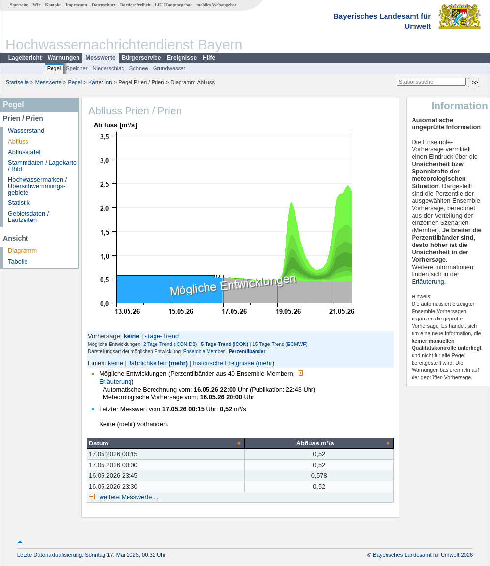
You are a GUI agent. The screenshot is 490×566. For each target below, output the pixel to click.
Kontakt (53, 4)
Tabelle (18, 261)
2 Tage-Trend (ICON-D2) (170, 344)
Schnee (138, 68)
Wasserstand (26, 130)
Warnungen (64, 57)
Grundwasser (169, 68)
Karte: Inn (100, 82)
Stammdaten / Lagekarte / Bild (42, 165)
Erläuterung (428, 281)
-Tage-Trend (162, 336)
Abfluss (18, 141)
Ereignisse (182, 57)
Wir (37, 4)
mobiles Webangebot (216, 4)
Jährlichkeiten (147, 363)
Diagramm (22, 250)
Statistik (19, 202)
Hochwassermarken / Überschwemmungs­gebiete (37, 186)
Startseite (19, 4)
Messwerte (100, 57)
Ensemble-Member (204, 351)
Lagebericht (25, 57)
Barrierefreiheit (135, 4)
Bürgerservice (141, 57)
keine (115, 363)
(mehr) (178, 363)
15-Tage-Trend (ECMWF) (279, 344)
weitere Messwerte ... (128, 497)
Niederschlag (108, 68)
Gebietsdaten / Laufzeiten (28, 216)
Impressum (76, 4)
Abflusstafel (24, 152)
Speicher (76, 68)
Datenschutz (104, 4)
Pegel (54, 68)
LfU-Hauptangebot (173, 4)
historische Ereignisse (223, 363)
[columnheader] (166, 443)
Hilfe (209, 57)
